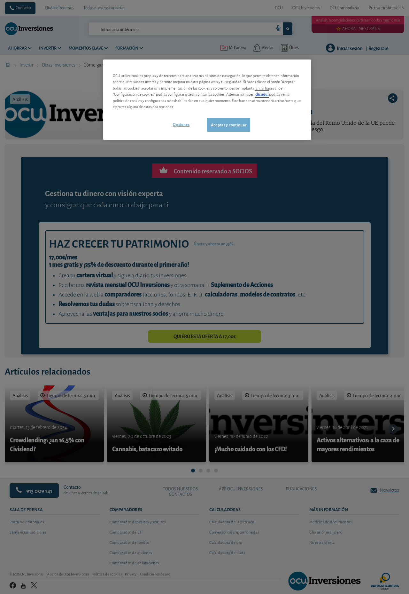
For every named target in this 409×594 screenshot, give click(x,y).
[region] (207, 99)
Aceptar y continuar (228, 125)
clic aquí (261, 94)
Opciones (181, 124)
